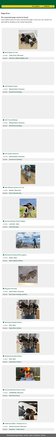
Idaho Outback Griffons (16, 260)
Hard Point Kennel (14, 395)
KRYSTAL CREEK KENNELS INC (18, 58)
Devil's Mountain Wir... (15, 193)
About (31, 435)
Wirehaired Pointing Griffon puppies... (15, 255)
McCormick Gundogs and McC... (18, 294)
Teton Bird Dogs (14, 227)
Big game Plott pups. (10, 288)
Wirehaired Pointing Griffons (12, 322)
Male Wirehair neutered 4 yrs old (13, 187)
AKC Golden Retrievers (11, 153)
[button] (28, 1)
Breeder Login (54, 2)
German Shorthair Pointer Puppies (14, 221)
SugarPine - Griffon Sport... (17, 429)
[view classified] (28, 39)
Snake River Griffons (15, 328)
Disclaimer (37, 435)
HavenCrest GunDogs (15, 92)
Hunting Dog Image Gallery (15, 435)
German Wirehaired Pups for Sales (14, 390)
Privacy (43, 435)
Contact (26, 435)
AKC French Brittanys (10, 120)
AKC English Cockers (10, 86)
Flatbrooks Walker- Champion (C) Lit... (15, 423)
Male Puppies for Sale (10, 52)
